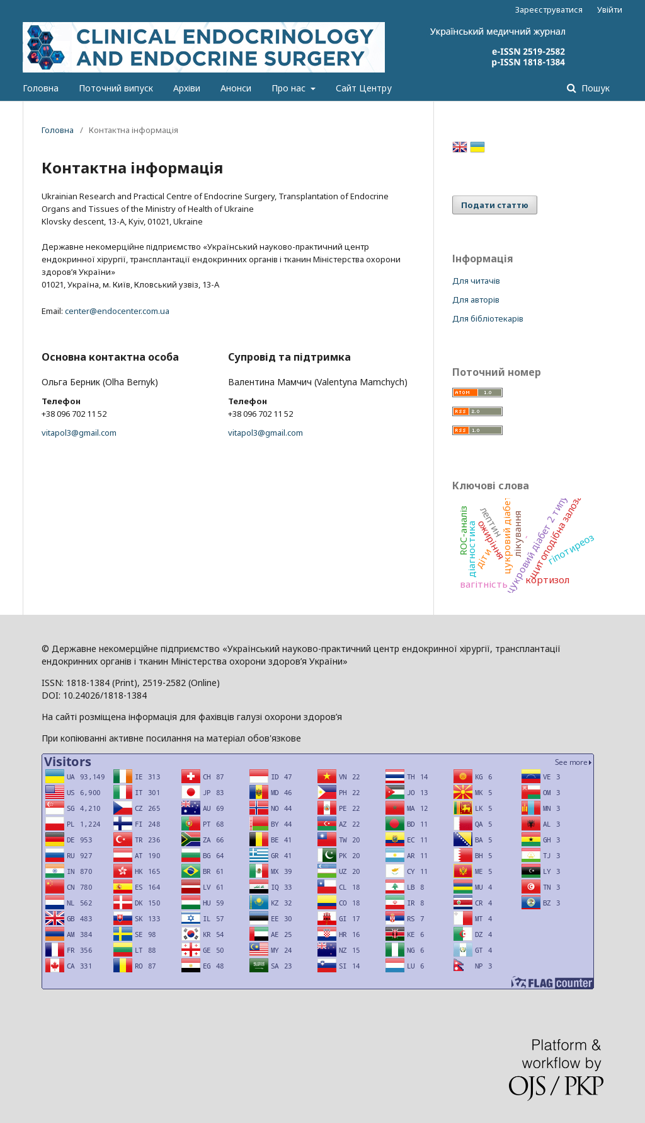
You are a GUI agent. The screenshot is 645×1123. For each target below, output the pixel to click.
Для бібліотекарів (487, 318)
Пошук (594, 88)
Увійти (609, 9)
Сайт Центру (364, 88)
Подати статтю (494, 205)
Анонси (235, 88)
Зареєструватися (549, 9)
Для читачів (476, 280)
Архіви (186, 88)
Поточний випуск (116, 88)
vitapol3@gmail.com (79, 432)
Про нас (289, 88)
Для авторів (475, 299)
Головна (41, 88)
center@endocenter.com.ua (117, 311)
